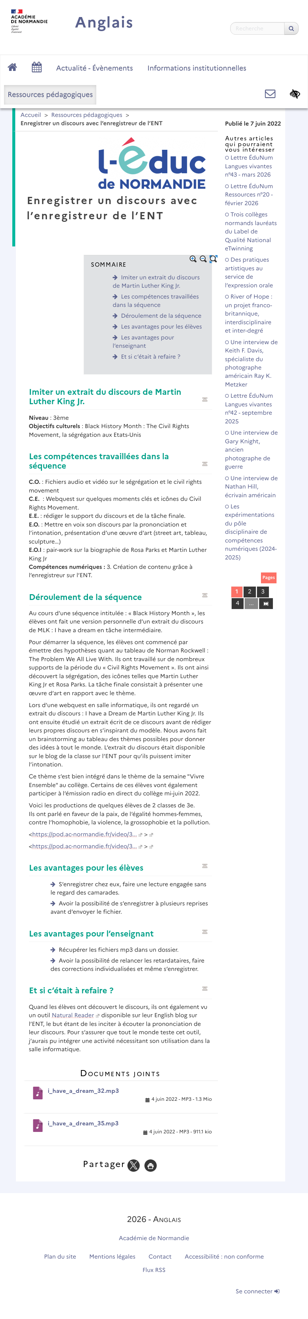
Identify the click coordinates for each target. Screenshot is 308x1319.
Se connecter (257, 1291)
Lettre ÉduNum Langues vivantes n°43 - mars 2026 (249, 166)
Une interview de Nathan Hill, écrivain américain (251, 487)
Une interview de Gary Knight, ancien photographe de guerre (251, 450)
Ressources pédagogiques (50, 94)
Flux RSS (154, 1270)
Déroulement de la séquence (161, 316)
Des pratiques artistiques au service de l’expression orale (249, 273)
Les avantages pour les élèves (161, 327)
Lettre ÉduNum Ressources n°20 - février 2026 (249, 195)
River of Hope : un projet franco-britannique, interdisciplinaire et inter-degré (249, 313)
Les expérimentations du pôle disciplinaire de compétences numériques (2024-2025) (251, 532)
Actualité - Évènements (94, 68)
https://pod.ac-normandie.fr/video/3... (84, 834)
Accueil (31, 115)
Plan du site (60, 1257)
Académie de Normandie (154, 1238)
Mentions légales (112, 1257)
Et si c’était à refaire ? (150, 357)
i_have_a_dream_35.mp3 (83, 1123)
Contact (160, 1257)
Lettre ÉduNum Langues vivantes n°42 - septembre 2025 (249, 409)
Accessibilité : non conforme (224, 1257)
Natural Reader (73, 1015)
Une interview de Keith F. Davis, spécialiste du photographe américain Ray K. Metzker (251, 363)
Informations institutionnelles (196, 68)
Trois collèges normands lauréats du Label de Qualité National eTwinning (251, 231)
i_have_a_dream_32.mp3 (83, 1090)
